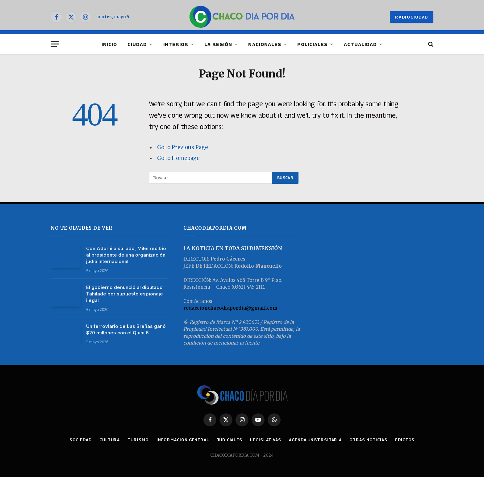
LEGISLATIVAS (265, 439)
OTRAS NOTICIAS (368, 439)
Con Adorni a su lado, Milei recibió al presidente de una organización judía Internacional (126, 254)
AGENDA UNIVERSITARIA (315, 439)
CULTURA (109, 439)
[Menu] (55, 44)
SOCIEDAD (80, 439)
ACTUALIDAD (360, 44)
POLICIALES (312, 44)
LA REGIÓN (218, 44)
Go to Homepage (178, 158)
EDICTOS (405, 439)
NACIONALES (264, 44)
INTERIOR (175, 44)
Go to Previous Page (182, 147)
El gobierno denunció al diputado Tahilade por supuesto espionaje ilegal (124, 293)
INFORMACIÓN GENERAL (182, 439)
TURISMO (137, 439)
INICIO (109, 44)
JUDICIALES (229, 439)
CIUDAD (137, 44)
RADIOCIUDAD (411, 17)
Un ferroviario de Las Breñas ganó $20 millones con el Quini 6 (126, 329)
